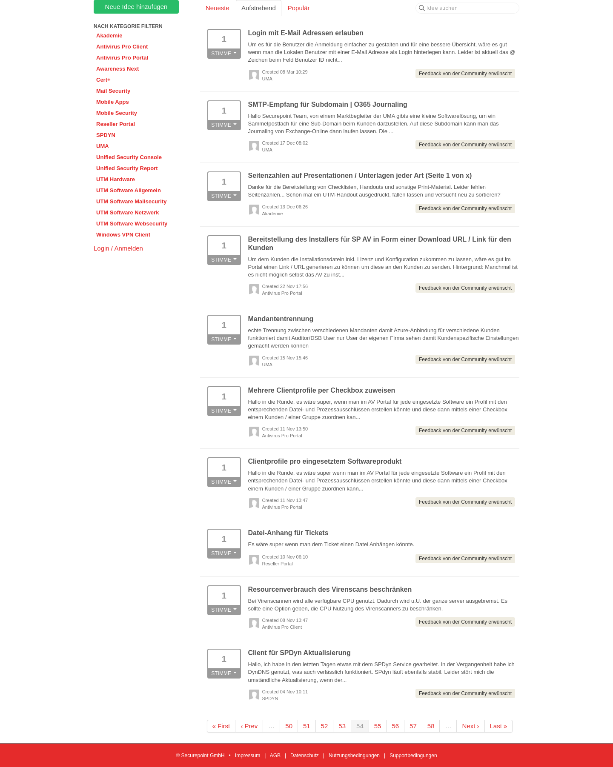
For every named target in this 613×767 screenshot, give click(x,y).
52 (324, 726)
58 (431, 726)
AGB (275, 755)
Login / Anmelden (118, 248)
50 (288, 726)
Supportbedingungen (413, 755)
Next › (470, 726)
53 (342, 726)
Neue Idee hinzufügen (136, 6)
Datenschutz (304, 755)
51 (306, 726)
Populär (299, 7)
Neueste (217, 7)
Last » (498, 726)
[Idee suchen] (467, 8)
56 (395, 726)
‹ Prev (249, 726)
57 (413, 726)
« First (221, 726)
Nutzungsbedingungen (354, 755)
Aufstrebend (258, 7)
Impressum (247, 755)
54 (360, 726)
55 (377, 726)
